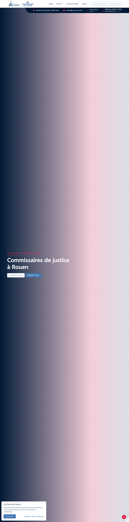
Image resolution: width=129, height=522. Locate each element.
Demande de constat (15, 275)
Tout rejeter (27, 516)
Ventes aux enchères (72, 4)
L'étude (51, 4)
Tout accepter (10, 516)
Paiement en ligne (115, 4)
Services (59, 4)
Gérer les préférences (38, 516)
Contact (84, 4)
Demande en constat (100, 4)
